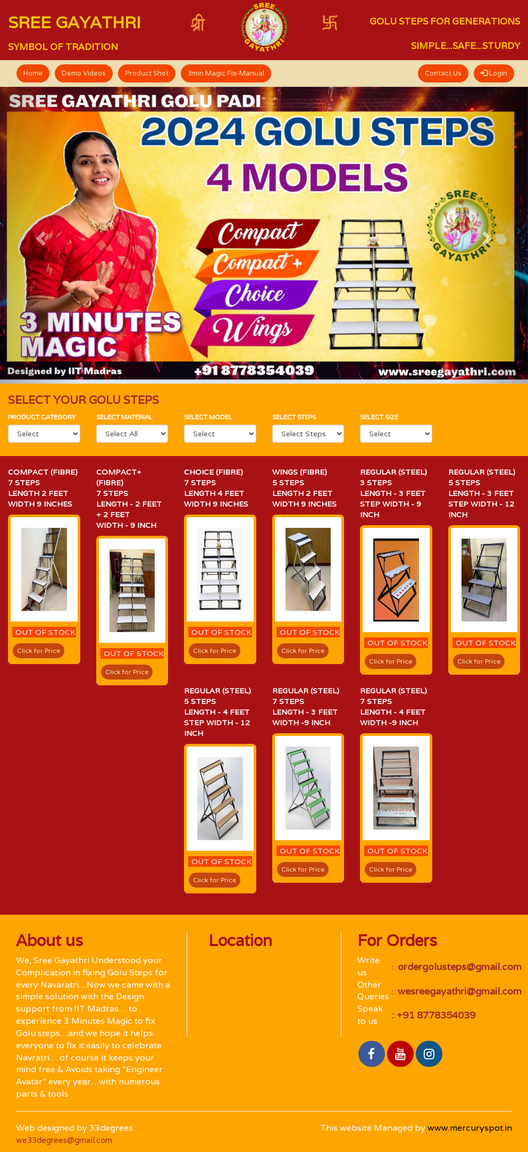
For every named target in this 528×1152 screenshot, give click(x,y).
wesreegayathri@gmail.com (458, 991)
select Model (208, 417)
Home (33, 73)
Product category (42, 417)
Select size (379, 417)
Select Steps (294, 417)
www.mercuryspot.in (470, 1127)
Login (494, 73)
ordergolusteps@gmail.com (458, 966)
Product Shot (147, 73)
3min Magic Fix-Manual (226, 73)
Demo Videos (84, 73)
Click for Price (38, 650)
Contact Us (443, 73)
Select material (124, 417)
